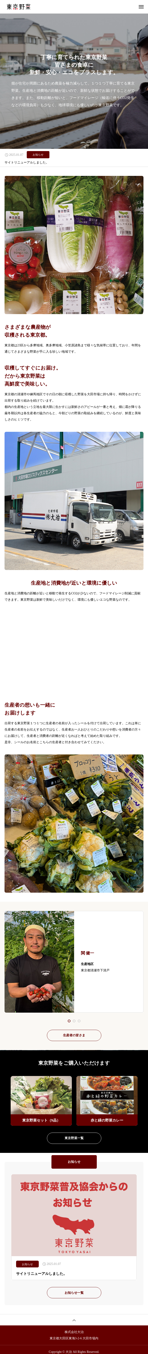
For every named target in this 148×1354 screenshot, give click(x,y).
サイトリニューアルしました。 (27, 162)
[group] (41, 1101)
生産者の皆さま (74, 1035)
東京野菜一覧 (74, 1138)
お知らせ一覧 (74, 1292)
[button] (74, 1021)
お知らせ (38, 154)
